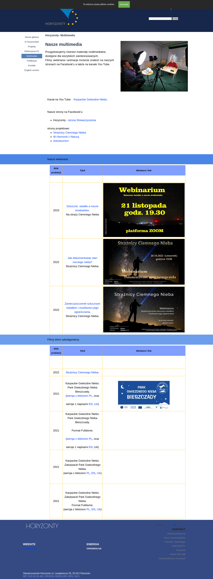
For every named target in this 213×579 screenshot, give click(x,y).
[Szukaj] (160, 18)
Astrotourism (61, 140)
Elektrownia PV (31, 51)
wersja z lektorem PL (79, 395)
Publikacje (32, 61)
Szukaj (175, 19)
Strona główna (32, 37)
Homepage (29, 548)
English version (31, 70)
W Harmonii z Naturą (66, 136)
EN (91, 404)
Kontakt (32, 65)
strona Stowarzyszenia (82, 120)
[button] (144, 262)
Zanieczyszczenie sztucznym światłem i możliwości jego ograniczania (82, 307)
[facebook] (175, 525)
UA (96, 404)
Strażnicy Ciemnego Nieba (69, 132)
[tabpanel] (81, 66)
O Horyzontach (32, 42)
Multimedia (32, 56)
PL (88, 473)
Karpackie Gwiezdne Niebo (90, 99)
